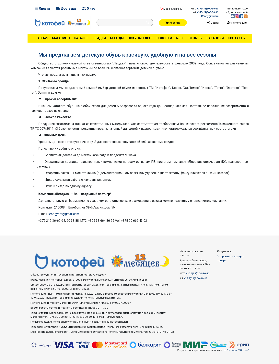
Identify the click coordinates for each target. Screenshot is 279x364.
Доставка (66, 8)
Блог (180, 38)
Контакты (237, 38)
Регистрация (239, 22)
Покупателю (139, 38)
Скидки (99, 38)
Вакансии (215, 38)
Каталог (81, 38)
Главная (41, 38)
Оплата (42, 8)
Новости (164, 38)
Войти (215, 22)
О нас (88, 8)
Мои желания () (171, 8)
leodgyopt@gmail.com (63, 214)
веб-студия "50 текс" (236, 350)
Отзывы (196, 38)
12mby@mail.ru (209, 16)
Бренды (117, 38)
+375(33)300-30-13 (207, 8)
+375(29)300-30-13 (207, 12)
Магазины (61, 38)
